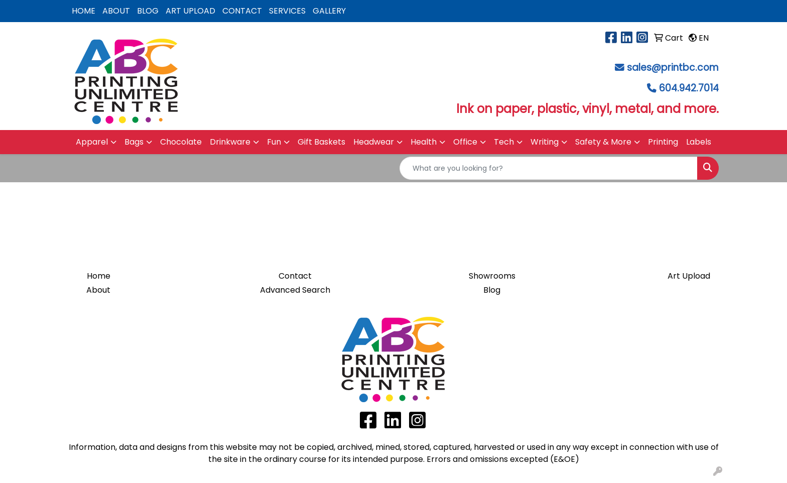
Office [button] (465, 142)
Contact (295, 276)
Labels (698, 142)
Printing (663, 142)
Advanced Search (295, 290)
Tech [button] (504, 142)
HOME (83, 11)
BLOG (148, 11)
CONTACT (242, 11)
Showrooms (492, 276)
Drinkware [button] (230, 142)
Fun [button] (274, 142)
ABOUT (116, 11)
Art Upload (689, 276)
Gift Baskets (321, 142)
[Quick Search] (549, 168)
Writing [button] (545, 142)
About (98, 290)
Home (98, 276)
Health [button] (424, 142)
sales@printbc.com (673, 67)
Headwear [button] (373, 142)
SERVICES (287, 11)
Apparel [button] (92, 142)
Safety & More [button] (603, 142)
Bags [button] (134, 142)
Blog (491, 290)
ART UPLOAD (190, 11)
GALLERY (329, 11)
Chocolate (181, 142)
